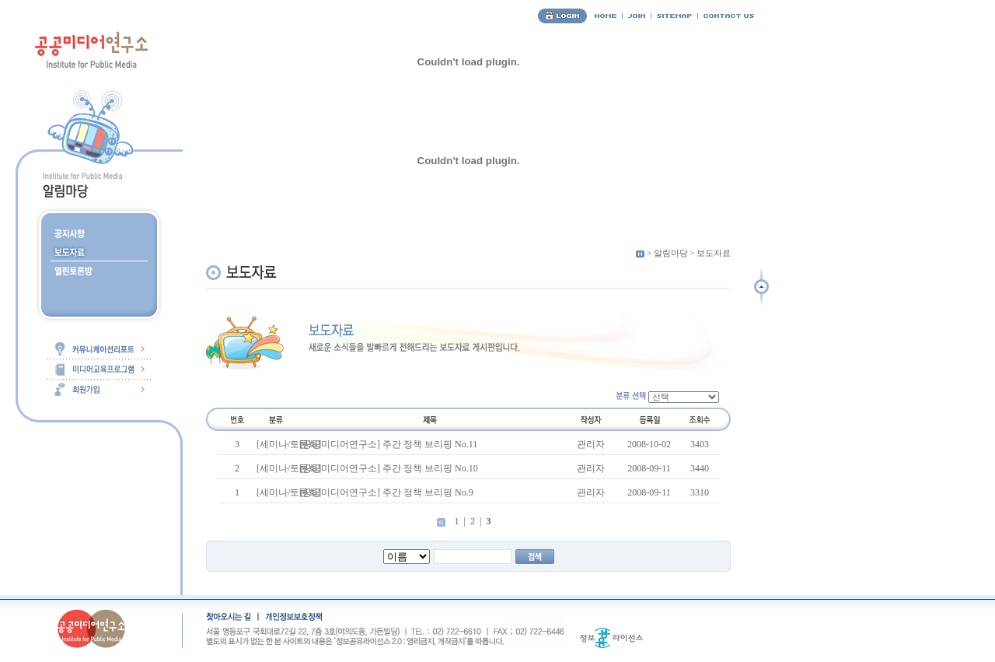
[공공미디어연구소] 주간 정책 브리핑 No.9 (386, 492)
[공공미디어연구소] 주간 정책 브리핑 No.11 (388, 444)
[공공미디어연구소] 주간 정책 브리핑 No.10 (388, 468)
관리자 (591, 444)
